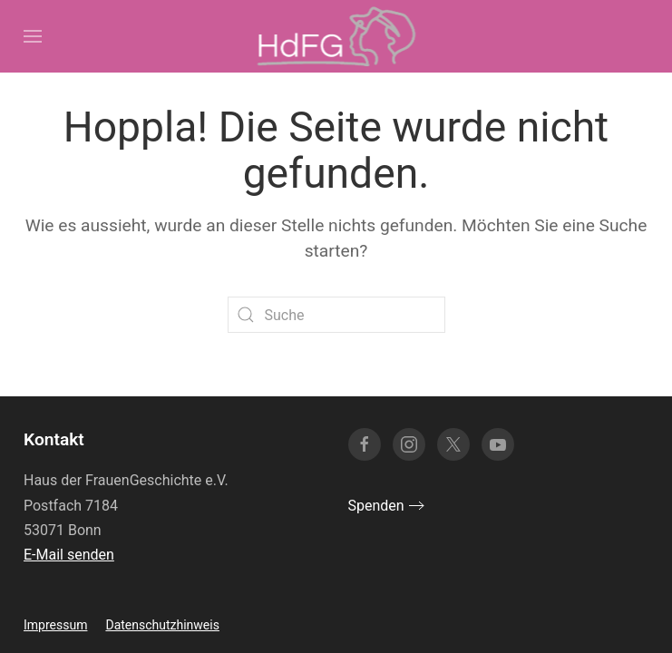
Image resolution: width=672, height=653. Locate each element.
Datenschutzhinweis (162, 625)
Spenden (376, 505)
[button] (33, 36)
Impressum (55, 625)
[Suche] (336, 315)
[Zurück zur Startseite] (336, 36)
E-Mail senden (69, 554)
